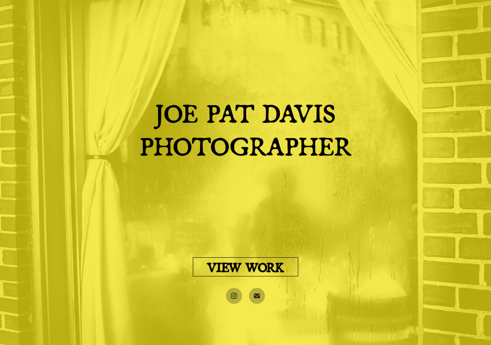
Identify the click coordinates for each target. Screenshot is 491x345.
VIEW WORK (245, 266)
